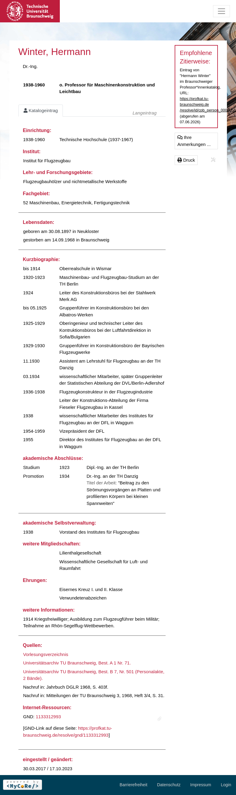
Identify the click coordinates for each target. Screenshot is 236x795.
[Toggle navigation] (221, 11)
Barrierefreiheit (133, 784)
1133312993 (48, 716)
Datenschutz (169, 784)
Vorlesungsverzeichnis (45, 654)
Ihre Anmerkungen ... (194, 141)
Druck (186, 160)
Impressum (200, 784)
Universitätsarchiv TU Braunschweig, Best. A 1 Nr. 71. (77, 662)
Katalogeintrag (41, 110)
